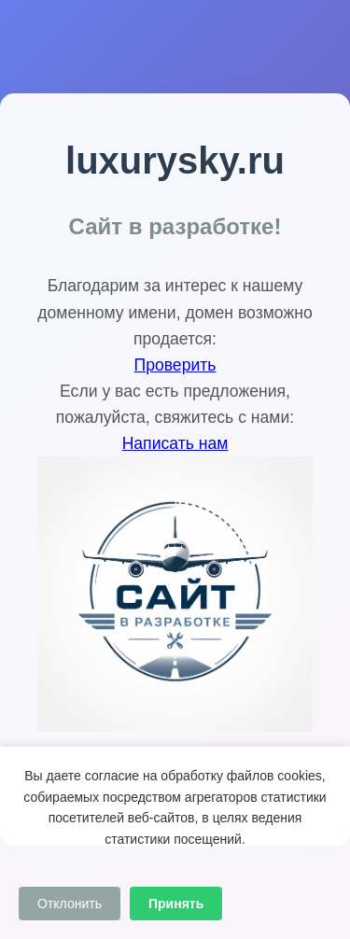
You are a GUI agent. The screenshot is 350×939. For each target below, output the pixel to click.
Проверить (175, 365)
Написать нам (175, 443)
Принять (175, 903)
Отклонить (69, 903)
